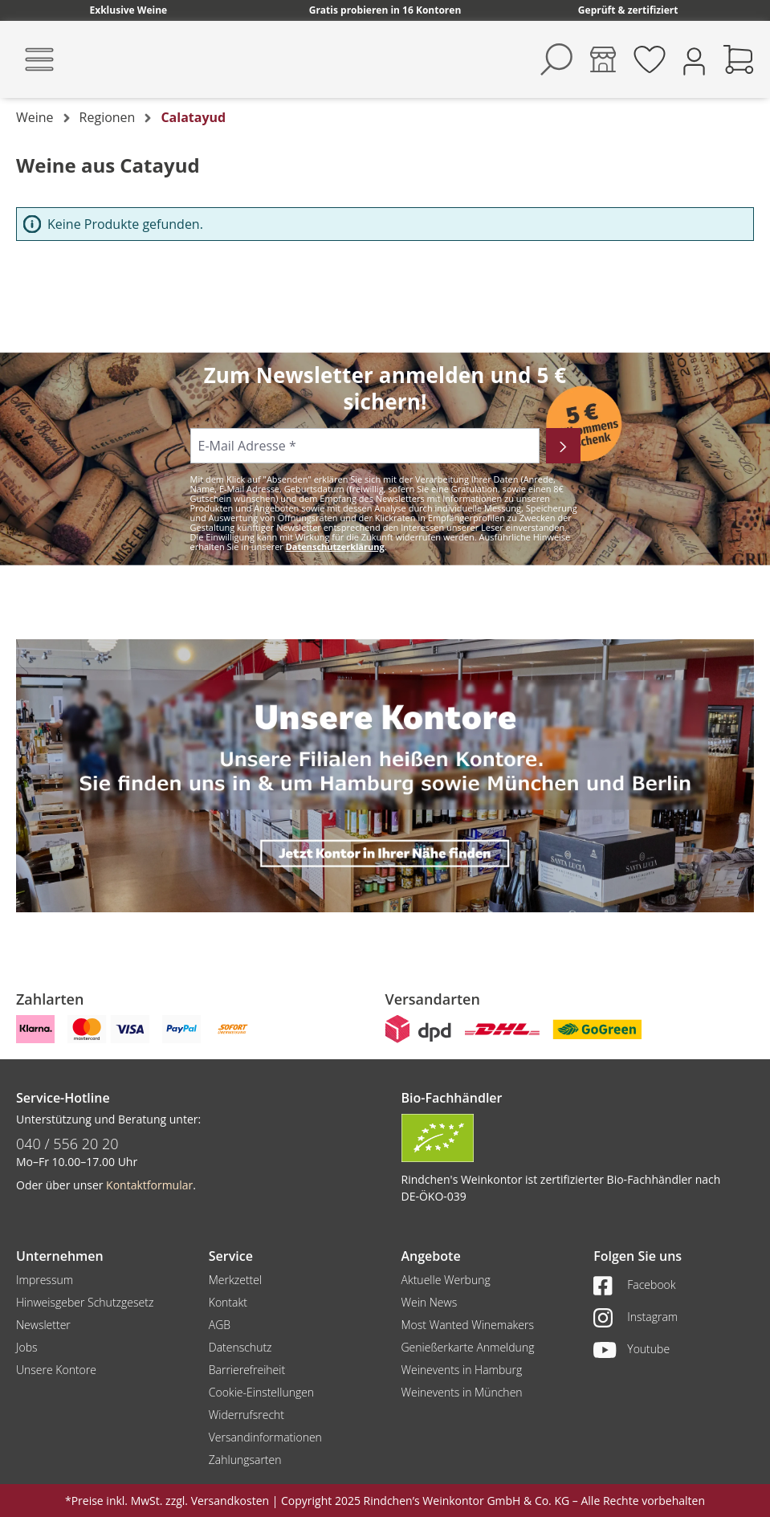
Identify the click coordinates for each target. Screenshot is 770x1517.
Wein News (429, 1302)
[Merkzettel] (649, 59)
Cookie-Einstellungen (261, 1392)
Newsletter (43, 1324)
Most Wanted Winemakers (467, 1324)
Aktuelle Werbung (446, 1279)
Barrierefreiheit (247, 1369)
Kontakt (228, 1302)
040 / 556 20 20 (67, 1143)
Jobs (27, 1347)
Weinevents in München (462, 1392)
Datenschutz (240, 1347)
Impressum (44, 1279)
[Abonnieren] (563, 445)
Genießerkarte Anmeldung (468, 1347)
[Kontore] (603, 59)
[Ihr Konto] (694, 60)
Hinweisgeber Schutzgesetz (84, 1302)
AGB (219, 1324)
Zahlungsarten (245, 1459)
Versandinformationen (265, 1437)
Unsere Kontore (56, 1369)
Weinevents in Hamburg (462, 1369)
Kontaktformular (149, 1185)
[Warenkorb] (739, 59)
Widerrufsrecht (246, 1414)
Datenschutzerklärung (335, 546)
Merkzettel (235, 1279)
